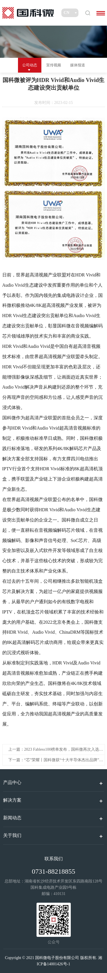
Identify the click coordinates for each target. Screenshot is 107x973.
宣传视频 (53, 65)
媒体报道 (77, 65)
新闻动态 (12, 817)
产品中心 (12, 782)
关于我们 (12, 835)
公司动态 (29, 65)
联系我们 (54, 858)
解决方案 (12, 800)
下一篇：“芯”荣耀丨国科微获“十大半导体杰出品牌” (53, 760)
